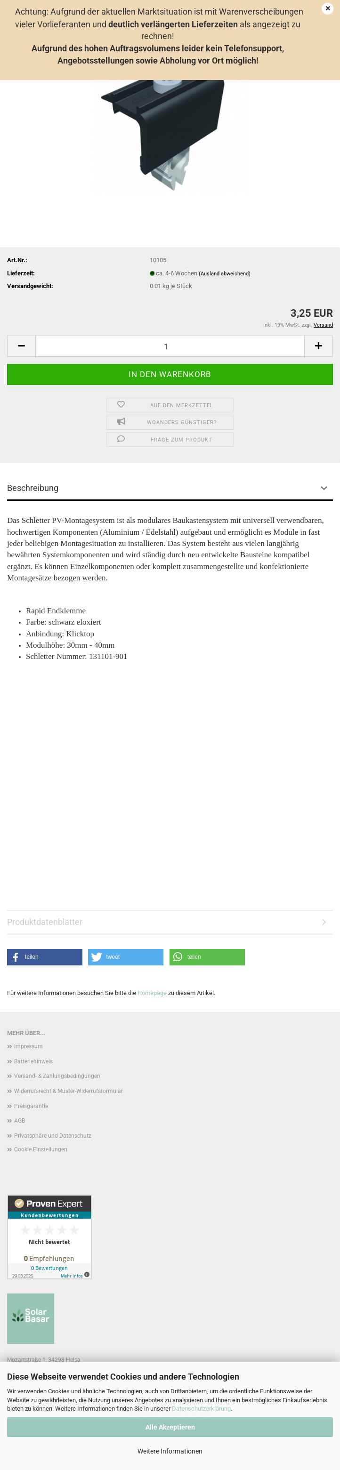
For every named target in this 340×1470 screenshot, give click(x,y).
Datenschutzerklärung (201, 1408)
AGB (19, 1120)
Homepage (152, 992)
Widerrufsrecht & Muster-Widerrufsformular (68, 1091)
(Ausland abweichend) (225, 274)
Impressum (28, 1046)
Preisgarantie (31, 1106)
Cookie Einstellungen (40, 1149)
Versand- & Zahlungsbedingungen (57, 1076)
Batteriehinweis (33, 1061)
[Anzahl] (170, 346)
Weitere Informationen (170, 1451)
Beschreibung (32, 488)
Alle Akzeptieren (170, 1427)
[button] (21, 346)
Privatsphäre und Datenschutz (52, 1136)
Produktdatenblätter (44, 922)
